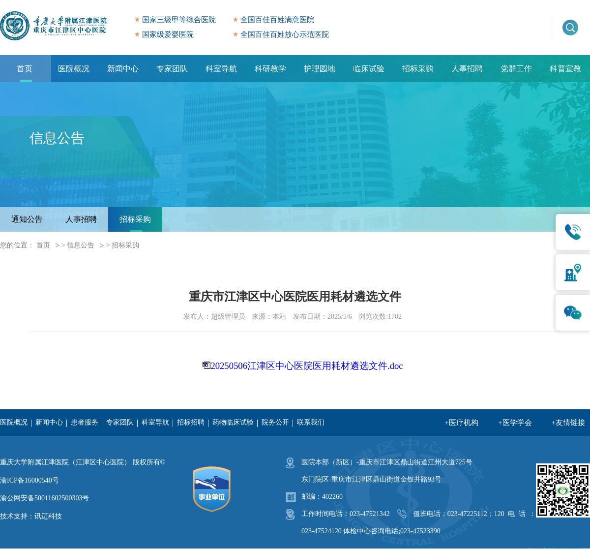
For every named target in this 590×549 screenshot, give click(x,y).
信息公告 (80, 245)
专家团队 (172, 68)
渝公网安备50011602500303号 (44, 498)
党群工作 (516, 68)
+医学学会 (514, 423)
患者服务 (84, 422)
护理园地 (319, 68)
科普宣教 (565, 68)
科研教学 (270, 68)
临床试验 (368, 68)
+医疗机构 (461, 423)
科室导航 (221, 68)
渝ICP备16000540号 (29, 480)
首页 (24, 68)
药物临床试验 (233, 422)
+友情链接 (568, 423)
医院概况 (73, 68)
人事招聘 (467, 68)
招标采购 (418, 68)
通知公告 (27, 219)
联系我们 (310, 422)
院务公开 (275, 422)
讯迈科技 (48, 516)
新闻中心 (123, 68)
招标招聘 (191, 422)
